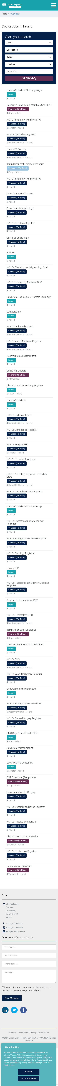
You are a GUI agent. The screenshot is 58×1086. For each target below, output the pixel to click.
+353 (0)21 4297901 (12, 924)
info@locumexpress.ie (13, 932)
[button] (29, 42)
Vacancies (15, 14)
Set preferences (28, 1078)
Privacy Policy (42, 987)
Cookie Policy (23, 1033)
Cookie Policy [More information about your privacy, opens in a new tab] (9, 1065)
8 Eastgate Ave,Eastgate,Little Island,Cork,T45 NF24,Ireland (12, 911)
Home (4, 14)
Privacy (33, 1033)
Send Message (12, 998)
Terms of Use (43, 1033)
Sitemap (12, 1033)
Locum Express (12, 5)
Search (29, 78)
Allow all (29, 1072)
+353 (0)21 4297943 (12, 928)
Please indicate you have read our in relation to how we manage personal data (26, 989)
